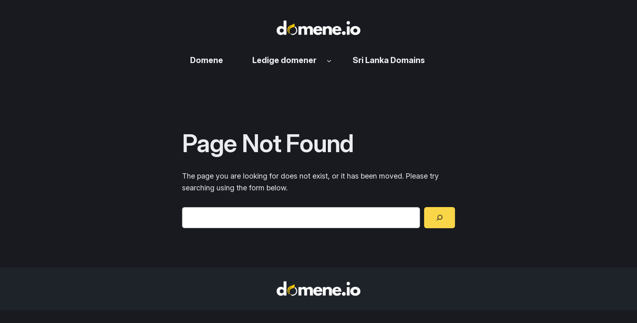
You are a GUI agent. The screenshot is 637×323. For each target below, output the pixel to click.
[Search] (439, 217)
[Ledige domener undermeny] (329, 60)
